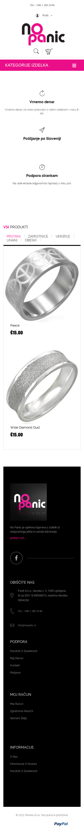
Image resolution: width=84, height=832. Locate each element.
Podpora (15, 672)
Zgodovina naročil (21, 711)
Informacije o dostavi (23, 763)
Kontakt (15, 665)
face (16, 558)
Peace (14, 325)
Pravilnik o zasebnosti (23, 651)
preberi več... (18, 538)
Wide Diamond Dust (25, 427)
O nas (14, 756)
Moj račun (16, 658)
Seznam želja (18, 718)
